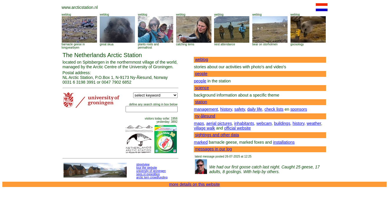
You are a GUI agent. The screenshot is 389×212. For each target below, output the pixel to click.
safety (239, 109)
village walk (204, 128)
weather (314, 123)
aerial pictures (219, 123)
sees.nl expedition (148, 174)
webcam (264, 123)
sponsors (298, 109)
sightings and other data (217, 134)
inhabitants (244, 123)
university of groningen (151, 171)
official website (237, 128)
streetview (143, 164)
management (206, 109)
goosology (297, 44)
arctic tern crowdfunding (152, 177)
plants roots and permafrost (148, 46)
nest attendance (224, 44)
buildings (282, 123)
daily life (254, 109)
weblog (66, 14)
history (226, 109)
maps (199, 123)
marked (201, 142)
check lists (273, 109)
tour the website (146, 167)
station (201, 102)
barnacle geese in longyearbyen (73, 46)
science (202, 87)
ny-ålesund (205, 116)
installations (284, 142)
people (201, 73)
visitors (149, 118)
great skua (106, 44)
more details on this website (194, 184)
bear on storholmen (265, 44)
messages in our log (213, 149)
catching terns (185, 44)
